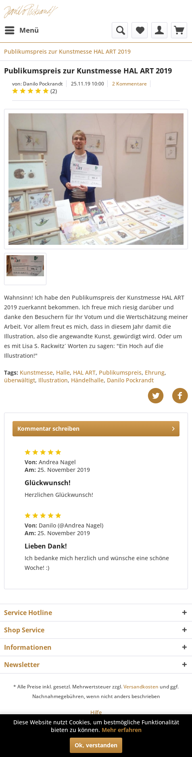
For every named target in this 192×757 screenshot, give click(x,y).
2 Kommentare (129, 83)
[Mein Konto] (159, 30)
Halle (63, 372)
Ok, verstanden (96, 745)
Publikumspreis (120, 372)
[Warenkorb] (179, 30)
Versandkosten (141, 686)
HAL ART (84, 372)
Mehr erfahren (122, 730)
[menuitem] (21, 30)
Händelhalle (87, 380)
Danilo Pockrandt (130, 380)
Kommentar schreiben (96, 427)
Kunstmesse (36, 372)
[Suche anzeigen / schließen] (120, 30)
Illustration (53, 380)
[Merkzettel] (139, 30)
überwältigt (19, 380)
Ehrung (155, 372)
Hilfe (96, 712)
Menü (22, 29)
